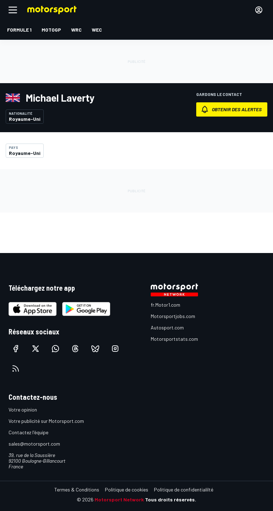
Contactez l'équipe (28, 432)
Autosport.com (167, 327)
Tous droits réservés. (170, 499)
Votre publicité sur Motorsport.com (46, 421)
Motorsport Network (119, 499)
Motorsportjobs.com (173, 316)
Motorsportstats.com (174, 339)
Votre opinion (23, 410)
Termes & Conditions (76, 489)
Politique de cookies (126, 489)
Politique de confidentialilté (183, 489)
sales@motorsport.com (34, 444)
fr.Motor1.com (165, 305)
